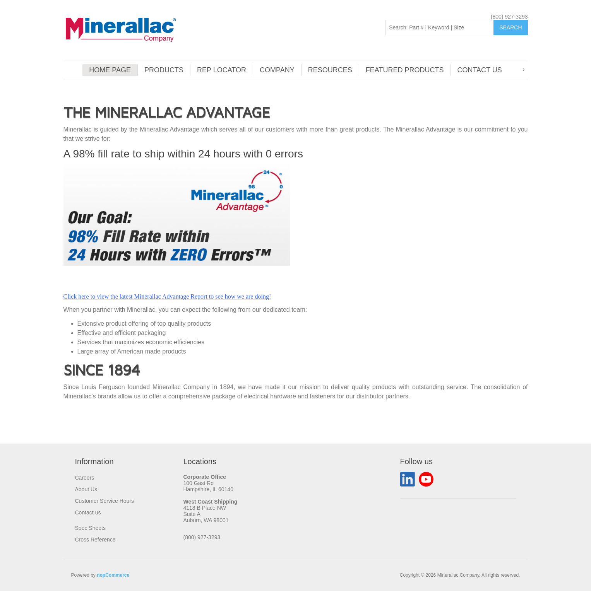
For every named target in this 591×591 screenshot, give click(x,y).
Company (277, 70)
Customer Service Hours (104, 501)
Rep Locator (221, 70)
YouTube (426, 479)
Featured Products (405, 70)
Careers (84, 478)
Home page (110, 70)
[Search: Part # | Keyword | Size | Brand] (439, 27)
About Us (86, 489)
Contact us (479, 70)
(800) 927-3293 (509, 17)
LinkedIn (407, 479)
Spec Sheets (90, 528)
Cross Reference (95, 539)
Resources (330, 70)
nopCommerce (113, 575)
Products (163, 70)
